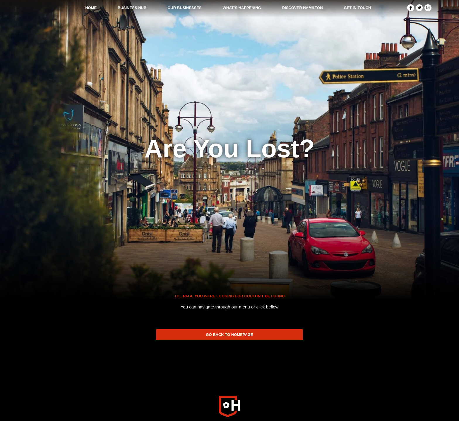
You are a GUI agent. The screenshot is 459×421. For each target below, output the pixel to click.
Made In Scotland (341, 393)
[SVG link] (229, 357)
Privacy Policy (251, 393)
